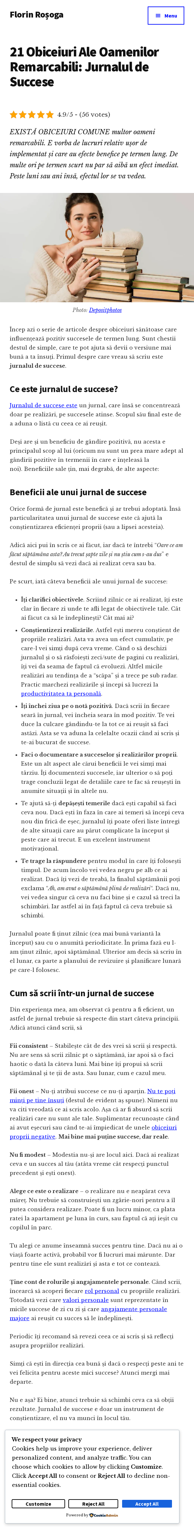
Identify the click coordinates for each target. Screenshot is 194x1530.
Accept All (147, 1503)
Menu (171, 15)
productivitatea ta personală (61, 693)
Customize (38, 1503)
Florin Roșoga (36, 14)
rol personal (102, 1291)
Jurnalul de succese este (43, 405)
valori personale (86, 1300)
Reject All (93, 1503)
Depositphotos (105, 310)
